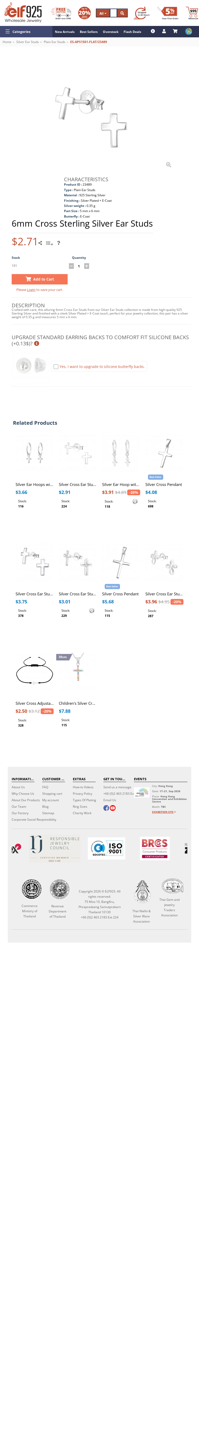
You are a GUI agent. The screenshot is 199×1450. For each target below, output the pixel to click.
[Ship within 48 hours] (141, 13)
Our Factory (20, 813)
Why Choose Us (23, 793)
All (103, 13)
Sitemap (48, 813)
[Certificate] (55, 848)
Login (31, 289)
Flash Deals (132, 32)
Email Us (109, 800)
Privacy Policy (82, 793)
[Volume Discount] (84, 13)
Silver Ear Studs (27, 42)
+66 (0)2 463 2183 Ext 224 (122, 793)
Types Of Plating (84, 800)
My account (50, 800)
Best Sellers (89, 32)
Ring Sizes (80, 806)
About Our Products (26, 800)
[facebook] (106, 808)
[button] (26, 31)
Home (7, 42)
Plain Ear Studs (54, 42)
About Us (18, 787)
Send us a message (117, 787)
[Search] (113, 13)
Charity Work (82, 813)
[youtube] (113, 808)
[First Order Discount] (168, 13)
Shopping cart (52, 793)
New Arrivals (65, 32)
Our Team (19, 806)
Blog (45, 806)
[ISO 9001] (106, 848)
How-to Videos (83, 787)
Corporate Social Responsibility (34, 819)
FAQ (45, 787)
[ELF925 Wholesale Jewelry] (23, 12)
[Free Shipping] (60, 13)
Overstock (110, 32)
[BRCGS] (154, 848)
